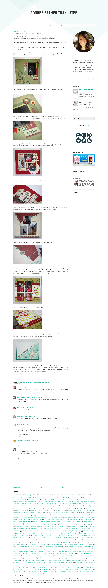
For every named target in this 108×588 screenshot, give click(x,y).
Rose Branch (29, 549)
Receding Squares (36, 548)
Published (81, 544)
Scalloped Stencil (83, 549)
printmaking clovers (83, 542)
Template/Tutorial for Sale (58, 562)
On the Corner (89, 533)
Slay (56, 555)
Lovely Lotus (54, 526)
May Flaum (62, 528)
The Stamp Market (76, 564)
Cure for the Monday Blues (66, 505)
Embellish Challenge (90, 508)
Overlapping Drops (89, 535)
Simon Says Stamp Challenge (85, 553)
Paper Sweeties (80, 537)
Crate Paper (21, 505)
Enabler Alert (17, 510)
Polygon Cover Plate (25, 542)
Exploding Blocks (33, 510)
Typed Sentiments (67, 567)
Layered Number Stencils (29, 524)
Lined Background (71, 524)
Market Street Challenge (36, 528)
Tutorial (54, 567)
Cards (19, 382)
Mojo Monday (78, 530)
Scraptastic (50, 553)
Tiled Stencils (40, 566)
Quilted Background (35, 546)
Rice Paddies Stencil (85, 548)
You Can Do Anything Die (37, 573)
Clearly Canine (25, 503)
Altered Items (57, 494)
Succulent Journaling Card (40, 560)
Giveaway (57, 514)
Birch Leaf (25, 497)
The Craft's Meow (89, 562)
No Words (48, 533)
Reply (18, 393)
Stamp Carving (91, 557)
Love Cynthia (25, 526)
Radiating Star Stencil (68, 546)
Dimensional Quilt (42, 506)
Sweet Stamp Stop (62, 560)
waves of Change (79, 569)
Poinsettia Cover (80, 540)
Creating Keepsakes (39, 505)
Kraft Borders (31, 523)
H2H (34, 515)
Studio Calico (16, 560)
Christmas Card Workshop (19, 501)
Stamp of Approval (19, 558)
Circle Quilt (40, 501)
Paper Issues (50, 537)
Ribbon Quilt (77, 548)
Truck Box (36, 567)
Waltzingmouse (54, 569)
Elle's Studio (70, 508)
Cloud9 (31, 503)
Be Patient (70, 496)
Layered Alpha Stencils (87, 523)
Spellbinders (33, 557)
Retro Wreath (49, 548)
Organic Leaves (48, 535)
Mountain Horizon (34, 531)
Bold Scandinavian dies (58, 497)
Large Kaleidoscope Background (65, 523)
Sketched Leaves (39, 555)
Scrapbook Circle (80, 551)
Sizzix (23, 555)
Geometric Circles (32, 514)
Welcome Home (29, 571)
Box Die (66, 497)
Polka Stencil (16, 542)
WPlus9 (15, 573)
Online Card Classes (18, 535)
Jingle (18, 407)
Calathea (79, 497)
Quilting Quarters (45, 546)
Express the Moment (30, 36)
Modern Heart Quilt (60, 530)
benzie (81, 495)
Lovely (47, 526)
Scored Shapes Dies (60, 551)
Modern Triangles (70, 530)
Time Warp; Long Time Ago (63, 566)
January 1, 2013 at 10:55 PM (29, 387)
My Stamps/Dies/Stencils (56, 25)
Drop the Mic (37, 508)
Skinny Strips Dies (48, 555)
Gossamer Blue (69, 514)
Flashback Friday (89, 510)
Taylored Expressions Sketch (34, 562)
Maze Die (68, 528)
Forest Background (40, 512)
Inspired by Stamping (73, 519)
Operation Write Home (38, 535)
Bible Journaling (88, 495)
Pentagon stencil (59, 539)
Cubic (57, 505)
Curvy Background (78, 505)
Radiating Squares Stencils (56, 546)
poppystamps (49, 542)
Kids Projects (22, 523)
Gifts (52, 514)
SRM (63, 557)
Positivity (56, 542)
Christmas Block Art (89, 499)
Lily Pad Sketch (62, 524)
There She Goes (31, 566)
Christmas (79, 499)
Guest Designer (37, 382)
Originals (63, 535)
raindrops (77, 546)
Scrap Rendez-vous (70, 551)
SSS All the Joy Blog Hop (85, 100)
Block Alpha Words (39, 497)
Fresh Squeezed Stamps (67, 512)
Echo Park (64, 508)
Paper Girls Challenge (41, 537)
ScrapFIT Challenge (41, 553)
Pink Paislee (78, 539)
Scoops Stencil (50, 551)
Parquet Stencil (24, 539)
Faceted (64, 510)
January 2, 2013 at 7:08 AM (35, 397)
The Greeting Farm (54, 564)
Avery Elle (28, 496)
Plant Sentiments (63, 540)
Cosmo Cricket (84, 503)
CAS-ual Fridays (44, 499)
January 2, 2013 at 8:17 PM (31, 416)
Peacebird (51, 539)
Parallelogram (16, 539)
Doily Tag (91, 506)
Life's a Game (39, 524)
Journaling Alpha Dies (45, 521)
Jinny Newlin (20, 416)
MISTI (27, 530)
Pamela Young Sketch (24, 537)
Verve (93, 567)
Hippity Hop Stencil (59, 517)
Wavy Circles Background (18, 571)
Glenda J (19, 387)
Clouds (35, 503)
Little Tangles (80, 524)
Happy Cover (47, 515)
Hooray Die (19, 519)
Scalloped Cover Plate (63, 549)
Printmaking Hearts (22, 544)
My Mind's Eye (87, 531)
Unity (79, 567)
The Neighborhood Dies (65, 564)
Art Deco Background (85, 494)
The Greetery (44, 564)
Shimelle (56, 553)
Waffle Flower (44, 569)
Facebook (34, 378)
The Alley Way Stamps (79, 562)
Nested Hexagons (28, 533)
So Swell (15, 557)
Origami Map (57, 535)
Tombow (78, 565)
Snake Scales (68, 555)
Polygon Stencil (34, 542)
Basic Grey (46, 496)
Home (45, 25)
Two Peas (59, 567)
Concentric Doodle (64, 503)
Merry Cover (87, 528)
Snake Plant (61, 555)
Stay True (55, 558)
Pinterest (46, 378)
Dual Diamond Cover (46, 508)
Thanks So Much (69, 562)
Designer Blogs (57, 585)
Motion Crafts (25, 531)
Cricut (53, 505)
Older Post (65, 487)
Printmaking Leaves (42, 544)
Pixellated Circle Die (42, 540)
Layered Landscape (17, 524)
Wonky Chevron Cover (67, 571)
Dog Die (77, 506)
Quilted (27, 546)
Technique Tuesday (46, 562)
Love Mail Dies (33, 526)
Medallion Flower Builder (77, 528)
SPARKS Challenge (23, 557)
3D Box (25, 494)
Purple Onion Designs (18, 546)
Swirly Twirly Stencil (86, 560)
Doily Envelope (84, 506)
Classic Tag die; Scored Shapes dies (81, 501)
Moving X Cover (42, 531)
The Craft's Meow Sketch (19, 564)
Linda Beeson (21, 440)
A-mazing (30, 494)
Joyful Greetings (78, 521)
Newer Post (16, 487)
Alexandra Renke (42, 494)
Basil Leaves (53, 496)
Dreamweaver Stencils (18, 508)
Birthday (31, 497)
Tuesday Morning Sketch (45, 567)
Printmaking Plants (62, 544)
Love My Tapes (41, 526)
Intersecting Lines (17, 521)
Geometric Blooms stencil (20, 514)
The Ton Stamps (87, 564)
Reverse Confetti (58, 548)
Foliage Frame (22, 512)
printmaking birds (73, 542)
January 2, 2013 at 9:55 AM (27, 407)
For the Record (30, 512)
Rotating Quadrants (39, 549)
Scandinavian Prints (23, 551)
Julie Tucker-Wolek (22, 397)
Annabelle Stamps (75, 494)
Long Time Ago (18, 526)
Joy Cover (64, 521)
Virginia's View (36, 569)
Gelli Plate (92, 512)
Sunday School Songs (52, 560)
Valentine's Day (86, 567)
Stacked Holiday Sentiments (79, 557)
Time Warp (53, 565)
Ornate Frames (70, 535)
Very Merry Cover (19, 569)
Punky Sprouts (89, 544)
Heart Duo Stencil (72, 515)
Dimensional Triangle (69, 506)
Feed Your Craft (80, 510)
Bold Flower (48, 497)
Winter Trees (58, 571)
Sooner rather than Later (54, 13)
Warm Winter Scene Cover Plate (67, 569)
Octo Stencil (82, 533)
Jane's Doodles (26, 521)
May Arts (56, 528)
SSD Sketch (68, 557)
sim (60, 553)
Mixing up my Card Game (42, 530)
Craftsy (15, 505)
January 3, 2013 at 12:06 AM (32, 440)
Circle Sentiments (49, 501)
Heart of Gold (81, 515)
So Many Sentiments (87, 555)
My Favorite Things (74, 532)
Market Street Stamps (48, 528)
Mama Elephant (81, 526)
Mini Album (22, 530)
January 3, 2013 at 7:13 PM (32, 449)
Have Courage (63, 515)
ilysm (41, 519)
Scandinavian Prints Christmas (37, 551)
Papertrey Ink (89, 537)
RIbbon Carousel (67, 548)
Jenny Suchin (36, 521)
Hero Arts (21, 517)
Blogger (87, 125)
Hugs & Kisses (27, 519)
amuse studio (67, 494)
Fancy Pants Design (71, 510)
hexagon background (30, 517)
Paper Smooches (59, 537)
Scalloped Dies (73, 549)
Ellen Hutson (79, 508)
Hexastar (38, 517)
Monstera (85, 530)
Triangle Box (30, 567)
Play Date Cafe (71, 540)
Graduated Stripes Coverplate (81, 514)
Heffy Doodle (88, 515)
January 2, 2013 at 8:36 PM (25, 424)
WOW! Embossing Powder (87, 571)
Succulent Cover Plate (28, 560)
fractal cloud (48, 512)
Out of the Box (79, 535)
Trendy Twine (23, 567)
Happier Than (40, 515)
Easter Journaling (56, 508)
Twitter (40, 378)
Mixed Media (33, 530)
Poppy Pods (42, 542)
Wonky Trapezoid (77, 571)
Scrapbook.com (89, 551)
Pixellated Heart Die (52, 540)
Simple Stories (16, 555)
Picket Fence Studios (69, 539)
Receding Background (18, 548)
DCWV (92, 505)
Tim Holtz (47, 566)
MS (18, 424)
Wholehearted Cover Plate (47, 571)
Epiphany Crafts (25, 510)
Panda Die (33, 537)
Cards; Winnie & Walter (34, 499)
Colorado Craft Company (52, 503)
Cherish (74, 499)
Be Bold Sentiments (62, 495)
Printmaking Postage (72, 544)
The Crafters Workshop (33, 564)
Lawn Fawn (77, 523)
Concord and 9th (74, 503)
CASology (59, 499)
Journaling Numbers (56, 521)
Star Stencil (49, 558)
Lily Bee (55, 524)
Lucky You (61, 526)
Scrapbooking (45, 382)
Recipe (43, 548)
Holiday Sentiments (79, 517)
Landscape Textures (52, 523)
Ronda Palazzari (21, 549)
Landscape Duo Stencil (41, 523)
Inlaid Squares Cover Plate (61, 519)
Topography (88, 566)
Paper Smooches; (69, 537)
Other (51, 378)
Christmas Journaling (32, 501)
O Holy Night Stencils (56, 533)
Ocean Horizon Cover (73, 533)
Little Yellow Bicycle (90, 524)
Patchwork (32, 539)
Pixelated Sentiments (31, 540)
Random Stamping (85, 546)
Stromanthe (90, 558)
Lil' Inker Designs (48, 524)
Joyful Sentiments (87, 521)
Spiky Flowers (41, 557)
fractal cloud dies (56, 512)
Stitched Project (74, 558)
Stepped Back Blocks (64, 558)
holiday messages (69, 517)
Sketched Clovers (30, 555)
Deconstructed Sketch (18, 506)
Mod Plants (52, 530)
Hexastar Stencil (45, 517)
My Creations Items (63, 532)
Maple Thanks (25, 528)
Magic (66, 526)
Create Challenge (29, 505)
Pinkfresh (85, 539)
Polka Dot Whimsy (89, 540)
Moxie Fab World (51, 532)
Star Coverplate (41, 558)
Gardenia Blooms (84, 512)
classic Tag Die (68, 501)
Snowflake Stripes (76, 555)
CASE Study (53, 499)
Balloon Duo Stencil (38, 495)
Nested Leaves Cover (39, 533)
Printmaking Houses (32, 544)
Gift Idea (47, 514)
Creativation (48, 505)
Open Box (28, 535)
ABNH (35, 494)
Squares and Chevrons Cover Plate (53, 557)
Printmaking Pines (53, 544)
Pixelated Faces (22, 540)
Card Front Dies (87, 497)
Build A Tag (72, 497)
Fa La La (51, 510)
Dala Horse (86, 505)
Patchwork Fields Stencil (42, 539)
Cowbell (91, 503)
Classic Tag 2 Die (59, 501)
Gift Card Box (40, 514)
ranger (91, 546)
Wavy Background (89, 569)
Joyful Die (70, 521)
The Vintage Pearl (22, 565)
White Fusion (37, 571)
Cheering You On (67, 499)
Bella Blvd (76, 496)
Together (73, 565)
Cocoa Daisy (42, 503)
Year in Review (27, 573)
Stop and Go (83, 558)
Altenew (50, 494)
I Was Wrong (35, 519)
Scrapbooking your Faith (30, 553)
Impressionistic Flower (49, 519)
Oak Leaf (64, 533)
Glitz (63, 514)
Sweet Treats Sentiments (74, 560)
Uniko (75, 567)
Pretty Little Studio (63, 542)
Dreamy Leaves (29, 508)
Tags (93, 560)
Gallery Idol (75, 512)
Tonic (82, 565)
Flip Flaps (15, 512)
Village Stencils (28, 569)
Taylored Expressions (21, 562)
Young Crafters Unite (49, 573)
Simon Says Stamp (68, 553)
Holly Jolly (88, 517)
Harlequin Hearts (54, 515)
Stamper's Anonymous (31, 558)
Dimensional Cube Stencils (30, 506)
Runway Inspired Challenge (51, 549)
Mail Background (72, 526)
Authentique (22, 495)
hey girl (52, 517)
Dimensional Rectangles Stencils (55, 506)
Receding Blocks (27, 548)
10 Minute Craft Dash (17, 494)
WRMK (21, 573)
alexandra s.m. (21, 449)
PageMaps (15, 537)
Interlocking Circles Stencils (86, 519)
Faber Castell (57, 510)
